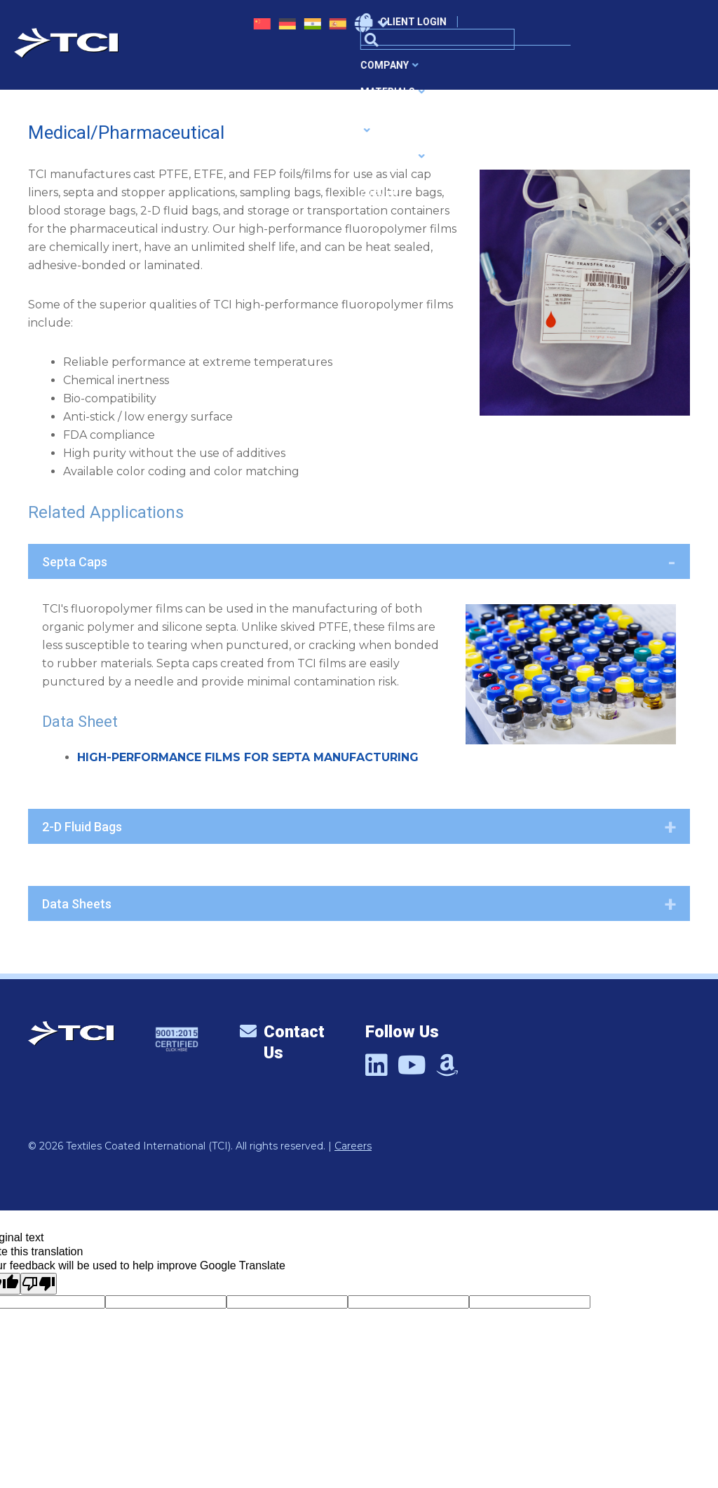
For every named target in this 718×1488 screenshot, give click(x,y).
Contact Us (282, 1042)
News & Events (539, 68)
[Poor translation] (38, 1284)
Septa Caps (74, 561)
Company (194, 68)
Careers (353, 1146)
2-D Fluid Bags (82, 826)
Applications (361, 68)
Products (451, 68)
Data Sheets (76, 903)
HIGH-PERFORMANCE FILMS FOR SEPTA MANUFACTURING (248, 757)
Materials (272, 68)
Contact (618, 68)
